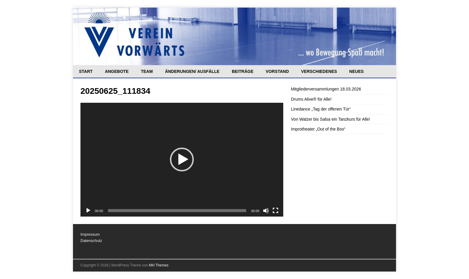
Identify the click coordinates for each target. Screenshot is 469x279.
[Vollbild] (275, 211)
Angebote (117, 71)
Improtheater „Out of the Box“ (318, 129)
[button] (182, 159)
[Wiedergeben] (88, 211)
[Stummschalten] (266, 211)
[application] (181, 160)
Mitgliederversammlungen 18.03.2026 (326, 89)
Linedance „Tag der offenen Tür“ (321, 109)
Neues (356, 71)
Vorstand (277, 71)
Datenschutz (91, 240)
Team (147, 71)
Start (86, 71)
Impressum (90, 234)
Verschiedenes (319, 71)
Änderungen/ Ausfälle (192, 71)
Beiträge (242, 71)
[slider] (177, 210)
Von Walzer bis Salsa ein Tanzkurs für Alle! (330, 119)
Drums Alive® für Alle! (311, 99)
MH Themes (158, 265)
